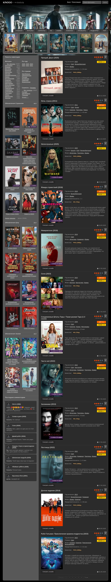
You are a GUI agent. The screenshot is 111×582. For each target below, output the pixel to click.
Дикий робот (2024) (18, 436)
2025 (76, 61)
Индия (77, 107)
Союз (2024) (16, 425)
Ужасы (85, 110)
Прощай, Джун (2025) (50, 58)
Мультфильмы (69, 544)
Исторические (9, 78)
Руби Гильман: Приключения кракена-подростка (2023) (64, 534)
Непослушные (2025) (50, 144)
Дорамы (33, 88)
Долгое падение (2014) (50, 491)
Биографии (68, 458)
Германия (85, 497)
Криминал (80, 239)
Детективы (73, 153)
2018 (76, 191)
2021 (31, 65)
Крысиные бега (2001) (19, 476)
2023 (76, 277)
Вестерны (8, 69)
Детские (7, 73)
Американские (26, 75)
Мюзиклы (8, 86)
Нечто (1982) (16, 404)
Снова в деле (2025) (19, 416)
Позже (86, 577)
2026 (23, 64)
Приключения (86, 543)
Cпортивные (9, 91)
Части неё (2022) (48, 361)
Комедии (72, 110)
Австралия (78, 367)
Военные (8, 70)
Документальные (10, 75)
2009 (76, 322)
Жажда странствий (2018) (52, 187)
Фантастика (79, 282)
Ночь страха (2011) (49, 101)
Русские (24, 77)
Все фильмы (11, 64)
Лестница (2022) (48, 447)
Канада (73, 150)
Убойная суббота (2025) (20, 467)
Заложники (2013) (48, 404)
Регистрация (76, 2)
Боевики (72, 543)
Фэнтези (72, 282)
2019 (76, 234)
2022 (76, 365)
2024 (31, 64)
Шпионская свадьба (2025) (21, 457)
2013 (76, 408)
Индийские (25, 79)
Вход (69, 2)
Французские (26, 82)
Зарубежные (26, 74)
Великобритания (80, 64)
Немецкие (25, 80)
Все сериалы (28, 90)
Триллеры (79, 110)
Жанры (25, 97)
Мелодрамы (85, 327)
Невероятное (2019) (49, 230)
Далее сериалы (10, 218)
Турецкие (25, 95)
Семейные (8, 90)
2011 (76, 105)
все (35, 103)
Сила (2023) (46, 274)
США (72, 64)
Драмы (72, 66)
